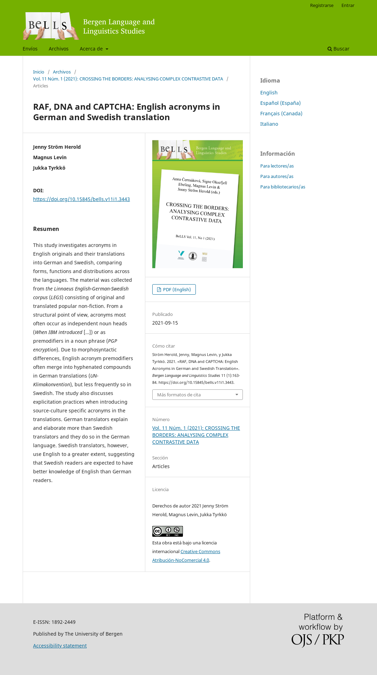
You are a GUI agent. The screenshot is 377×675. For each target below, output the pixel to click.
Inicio (38, 72)
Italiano (269, 124)
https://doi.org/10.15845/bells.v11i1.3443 (81, 199)
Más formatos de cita (179, 394)
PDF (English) (176, 289)
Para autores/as (276, 176)
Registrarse (321, 5)
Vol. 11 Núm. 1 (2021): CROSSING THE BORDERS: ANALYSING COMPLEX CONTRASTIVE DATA (128, 79)
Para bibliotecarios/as (282, 187)
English (269, 92)
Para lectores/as (277, 166)
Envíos (30, 48)
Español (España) (280, 103)
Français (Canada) (281, 113)
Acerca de (92, 48)
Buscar (338, 48)
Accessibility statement (60, 645)
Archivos (59, 48)
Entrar (347, 5)
